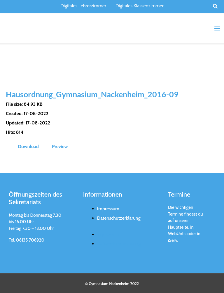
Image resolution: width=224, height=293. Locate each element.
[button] (215, 6)
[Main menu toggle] (217, 28)
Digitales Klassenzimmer (140, 5)
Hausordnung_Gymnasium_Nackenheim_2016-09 (95, 93)
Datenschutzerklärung (119, 217)
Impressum (108, 208)
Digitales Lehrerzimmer (83, 5)
